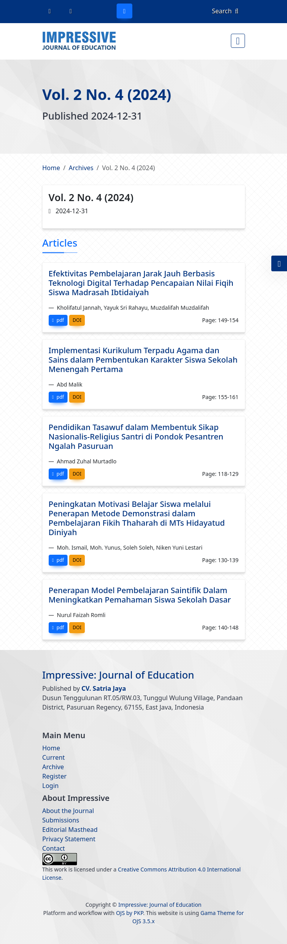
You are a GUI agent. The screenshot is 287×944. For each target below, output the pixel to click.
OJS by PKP (129, 913)
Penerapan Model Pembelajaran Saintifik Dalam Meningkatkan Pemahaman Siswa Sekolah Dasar (140, 595)
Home (51, 167)
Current (53, 757)
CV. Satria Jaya (104, 688)
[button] (279, 263)
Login (50, 785)
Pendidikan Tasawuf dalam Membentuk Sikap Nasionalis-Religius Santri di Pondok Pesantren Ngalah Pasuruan (136, 436)
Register (54, 776)
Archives (81, 167)
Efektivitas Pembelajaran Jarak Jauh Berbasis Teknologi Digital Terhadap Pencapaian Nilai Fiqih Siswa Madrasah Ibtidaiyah (141, 283)
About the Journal (68, 810)
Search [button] (225, 11)
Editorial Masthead (70, 829)
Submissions (60, 820)
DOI (77, 320)
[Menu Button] (238, 41)
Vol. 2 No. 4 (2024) (107, 94)
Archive (53, 766)
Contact (53, 848)
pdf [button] (58, 320)
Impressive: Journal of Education (118, 674)
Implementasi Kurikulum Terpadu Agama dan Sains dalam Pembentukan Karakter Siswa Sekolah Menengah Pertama (143, 359)
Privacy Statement (69, 839)
